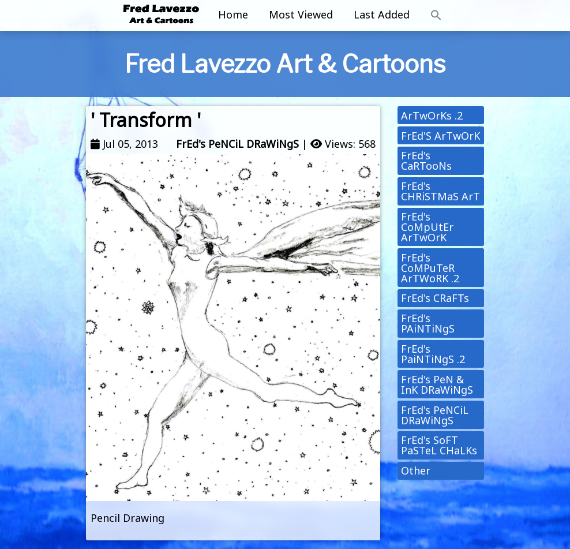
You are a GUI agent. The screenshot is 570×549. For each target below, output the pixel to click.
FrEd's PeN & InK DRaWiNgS (437, 384)
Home (233, 14)
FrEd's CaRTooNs (426, 160)
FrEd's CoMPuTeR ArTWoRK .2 (430, 268)
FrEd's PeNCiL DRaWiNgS (237, 144)
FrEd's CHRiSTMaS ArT (440, 191)
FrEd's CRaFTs (435, 298)
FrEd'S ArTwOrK (440, 136)
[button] (436, 15)
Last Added (382, 14)
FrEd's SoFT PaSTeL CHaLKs (439, 445)
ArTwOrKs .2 (432, 115)
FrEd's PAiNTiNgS (428, 323)
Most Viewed (301, 14)
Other (415, 470)
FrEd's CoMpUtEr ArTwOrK (427, 227)
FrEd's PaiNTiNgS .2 (433, 354)
